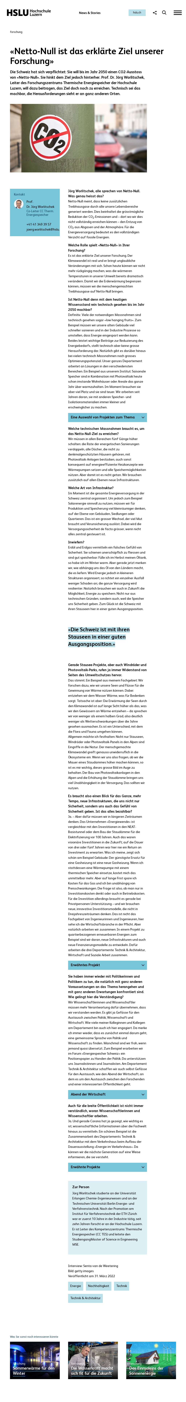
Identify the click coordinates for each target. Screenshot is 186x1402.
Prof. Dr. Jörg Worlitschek (40, 204)
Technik (121, 1286)
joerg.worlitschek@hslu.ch (45, 229)
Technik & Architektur (85, 1298)
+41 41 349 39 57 (39, 224)
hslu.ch (137, 12)
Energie (75, 1286)
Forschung (16, 32)
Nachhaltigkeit (98, 1286)
